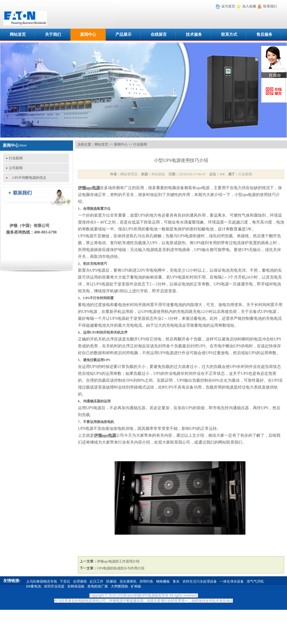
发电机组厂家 (97, 586)
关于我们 (53, 34)
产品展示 (123, 34)
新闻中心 (88, 34)
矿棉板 (136, 586)
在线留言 (159, 34)
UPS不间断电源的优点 (27, 178)
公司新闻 (16, 168)
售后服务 (264, 34)
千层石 (65, 581)
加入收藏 (249, 6)
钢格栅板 (163, 581)
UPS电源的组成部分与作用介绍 (120, 568)
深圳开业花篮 (54, 586)
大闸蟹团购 (119, 586)
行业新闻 (16, 158)
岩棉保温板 (75, 586)
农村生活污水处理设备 (199, 581)
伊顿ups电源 (89, 188)
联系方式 (229, 34)
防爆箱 (111, 581)
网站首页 (18, 34)
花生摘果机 (128, 581)
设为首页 (228, 6)
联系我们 (270, 6)
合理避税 (80, 581)
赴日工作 (96, 581)
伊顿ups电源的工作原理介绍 (118, 561)
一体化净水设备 (232, 581)
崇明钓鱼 (146, 581)
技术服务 (194, 34)
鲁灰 (176, 581)
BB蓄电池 (33, 586)
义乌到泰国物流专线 (41, 581)
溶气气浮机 (255, 581)
